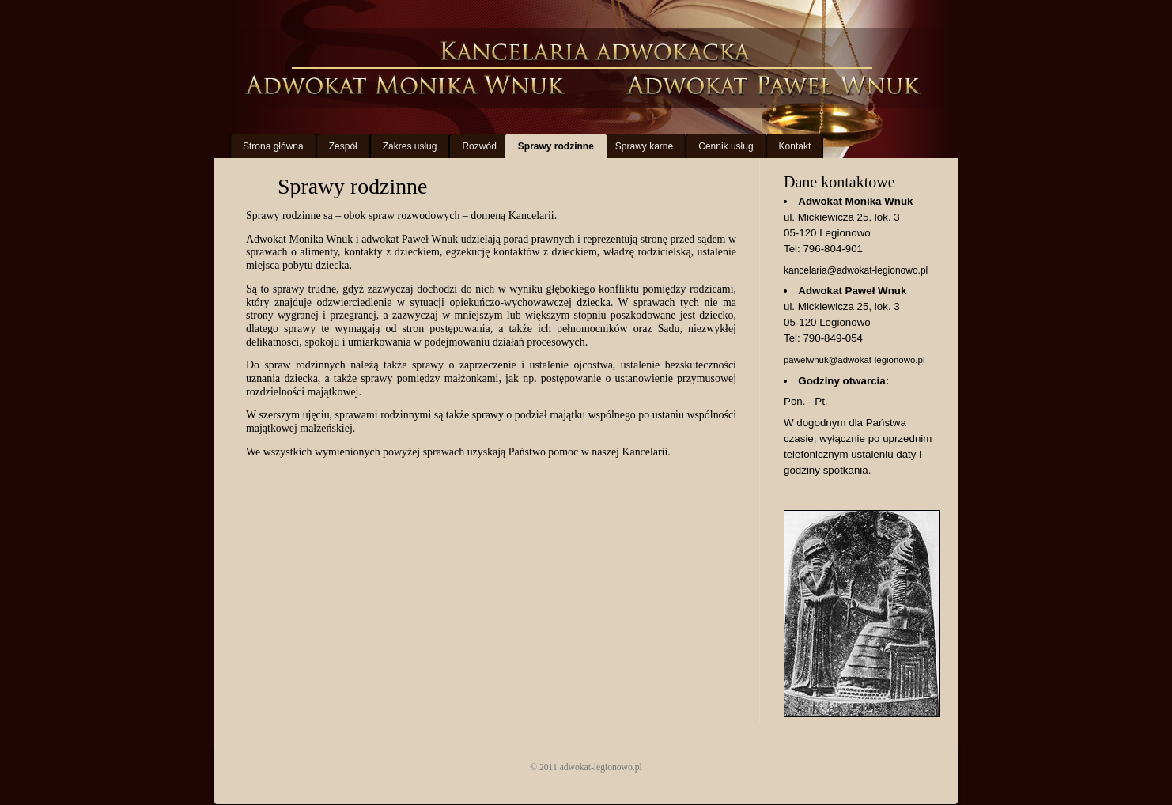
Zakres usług (410, 146)
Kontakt (795, 146)
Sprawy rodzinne (556, 146)
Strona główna (273, 146)
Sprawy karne (644, 146)
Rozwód (479, 146)
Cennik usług (725, 146)
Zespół (343, 146)
